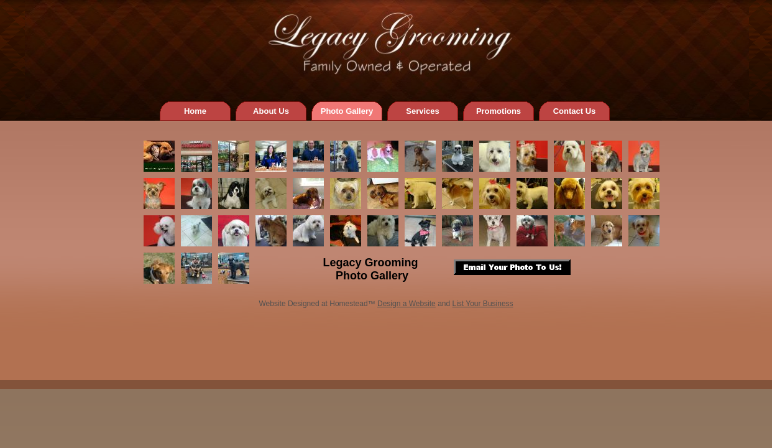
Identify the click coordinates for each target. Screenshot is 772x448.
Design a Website (406, 303)
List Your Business (483, 303)
